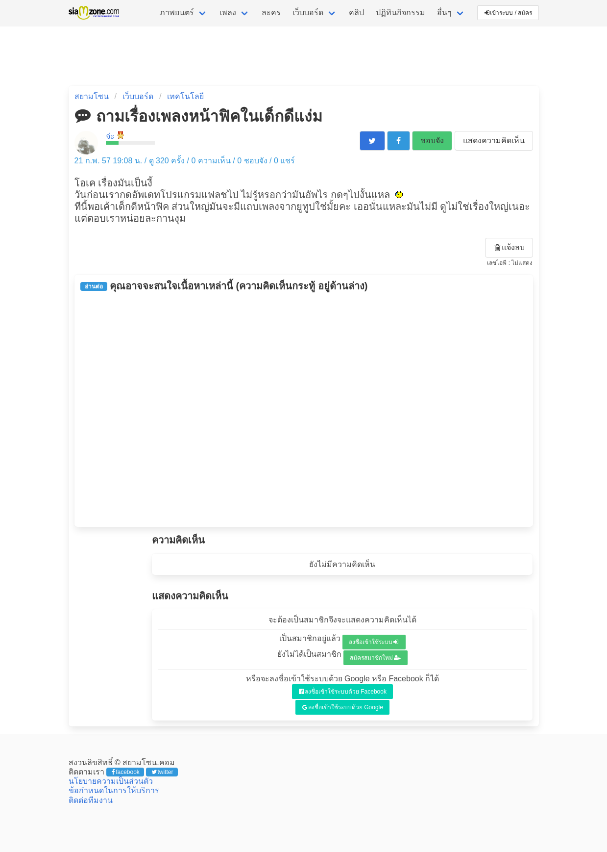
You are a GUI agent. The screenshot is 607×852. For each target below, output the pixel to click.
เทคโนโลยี (185, 96)
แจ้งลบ (509, 247)
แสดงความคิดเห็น (494, 140)
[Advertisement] (303, 409)
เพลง (227, 12)
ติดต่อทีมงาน (91, 800)
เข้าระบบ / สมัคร (509, 12)
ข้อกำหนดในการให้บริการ (114, 790)
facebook (126, 772)
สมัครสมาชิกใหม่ (375, 657)
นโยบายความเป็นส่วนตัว (111, 781)
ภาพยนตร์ (177, 12)
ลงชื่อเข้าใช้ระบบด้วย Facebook (343, 691)
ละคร (271, 12)
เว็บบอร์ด (307, 12)
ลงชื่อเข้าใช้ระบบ (373, 642)
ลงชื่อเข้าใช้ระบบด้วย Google (342, 707)
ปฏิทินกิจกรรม (400, 12)
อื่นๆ (444, 12)
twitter (162, 772)
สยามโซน (91, 96)
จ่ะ (110, 136)
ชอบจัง (432, 140)
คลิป (356, 12)
